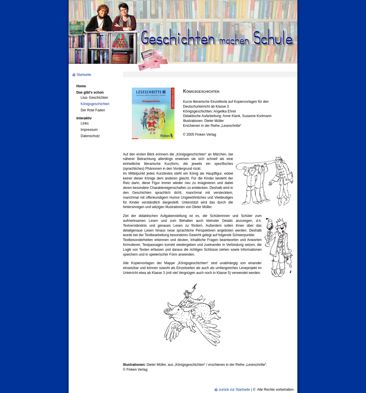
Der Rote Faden (93, 110)
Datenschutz (90, 136)
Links (85, 123)
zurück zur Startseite (234, 390)
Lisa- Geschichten (94, 98)
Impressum (89, 130)
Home (81, 86)
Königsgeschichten (95, 104)
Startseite (84, 75)
